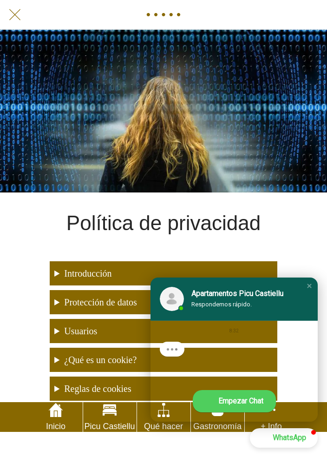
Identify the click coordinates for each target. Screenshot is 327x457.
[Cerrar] (14, 14)
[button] (309, 286)
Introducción (87, 273)
